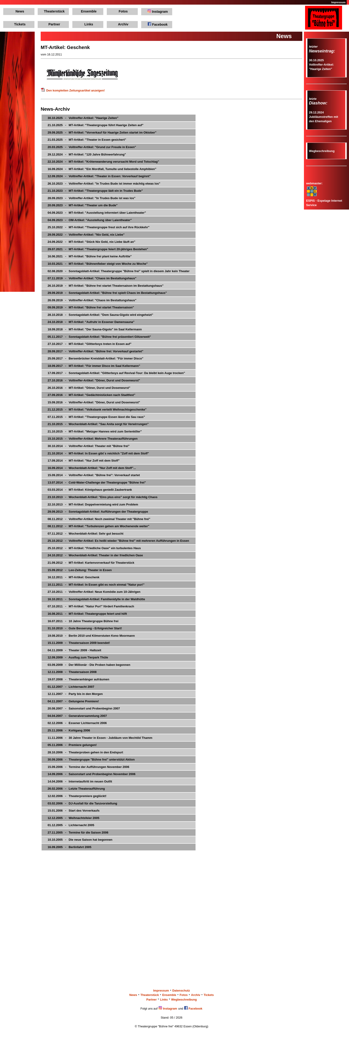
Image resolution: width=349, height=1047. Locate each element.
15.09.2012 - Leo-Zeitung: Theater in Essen (80, 570)
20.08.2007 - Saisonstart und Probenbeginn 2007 (84, 708)
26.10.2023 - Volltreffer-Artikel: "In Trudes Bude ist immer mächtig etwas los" (104, 183)
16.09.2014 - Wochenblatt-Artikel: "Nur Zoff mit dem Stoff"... (92, 468)
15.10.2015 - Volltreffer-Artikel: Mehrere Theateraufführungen (93, 438)
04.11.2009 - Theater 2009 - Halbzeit (74, 650)
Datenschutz (181, 990)
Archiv (123, 24)
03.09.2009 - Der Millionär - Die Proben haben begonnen (89, 665)
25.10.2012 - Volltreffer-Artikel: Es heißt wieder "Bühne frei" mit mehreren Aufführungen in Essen (118, 540)
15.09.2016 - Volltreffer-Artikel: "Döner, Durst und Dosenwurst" (94, 402)
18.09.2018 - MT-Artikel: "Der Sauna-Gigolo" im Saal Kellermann (95, 329)
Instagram (157, 11)
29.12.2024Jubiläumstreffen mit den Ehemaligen (323, 117)
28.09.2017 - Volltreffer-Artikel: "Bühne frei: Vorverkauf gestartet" (95, 351)
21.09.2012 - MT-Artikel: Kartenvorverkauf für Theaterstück (91, 562)
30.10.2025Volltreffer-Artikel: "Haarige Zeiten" (321, 64)
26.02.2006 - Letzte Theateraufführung (76, 788)
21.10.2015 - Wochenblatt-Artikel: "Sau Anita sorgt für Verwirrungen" (98, 424)
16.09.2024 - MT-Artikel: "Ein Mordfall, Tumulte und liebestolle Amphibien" (102, 169)
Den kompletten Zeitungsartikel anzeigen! (73, 90)
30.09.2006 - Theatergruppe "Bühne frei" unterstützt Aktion (91, 759)
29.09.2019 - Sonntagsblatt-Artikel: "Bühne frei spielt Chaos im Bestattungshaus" (107, 293)
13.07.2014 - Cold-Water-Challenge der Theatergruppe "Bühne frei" (97, 482)
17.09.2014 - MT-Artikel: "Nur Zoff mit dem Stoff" (83, 460)
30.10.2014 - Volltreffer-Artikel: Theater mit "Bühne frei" (89, 446)
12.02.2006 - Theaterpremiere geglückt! (77, 796)
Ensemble (89, 11)
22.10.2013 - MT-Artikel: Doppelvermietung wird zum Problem (93, 504)
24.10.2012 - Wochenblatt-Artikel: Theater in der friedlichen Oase (95, 555)
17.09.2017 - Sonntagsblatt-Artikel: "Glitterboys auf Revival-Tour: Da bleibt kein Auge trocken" (116, 373)
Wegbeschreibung (322, 151)
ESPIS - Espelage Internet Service (324, 200)
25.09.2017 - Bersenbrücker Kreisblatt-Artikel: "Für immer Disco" (95, 358)
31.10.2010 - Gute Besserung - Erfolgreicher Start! (85, 628)
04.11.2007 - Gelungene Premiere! (73, 701)
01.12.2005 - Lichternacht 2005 (71, 825)
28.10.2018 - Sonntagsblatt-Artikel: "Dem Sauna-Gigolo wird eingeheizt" (100, 315)
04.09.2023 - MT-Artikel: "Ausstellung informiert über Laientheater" (97, 212)
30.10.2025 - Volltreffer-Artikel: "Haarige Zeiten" (83, 118)
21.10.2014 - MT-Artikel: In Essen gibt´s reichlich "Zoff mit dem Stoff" (98, 453)
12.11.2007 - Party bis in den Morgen (75, 694)
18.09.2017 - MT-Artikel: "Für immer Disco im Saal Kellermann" (94, 366)
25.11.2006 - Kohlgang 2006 (69, 730)
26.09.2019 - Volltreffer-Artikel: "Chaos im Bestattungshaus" (92, 300)
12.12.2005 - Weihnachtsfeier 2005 (73, 818)
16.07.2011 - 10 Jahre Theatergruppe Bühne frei (83, 621)
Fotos (123, 11)
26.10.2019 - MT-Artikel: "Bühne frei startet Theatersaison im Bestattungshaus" (105, 285)
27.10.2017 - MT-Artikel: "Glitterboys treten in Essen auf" (90, 344)
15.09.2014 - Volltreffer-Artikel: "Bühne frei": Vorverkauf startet (94, 475)
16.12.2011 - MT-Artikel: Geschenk (73, 577)
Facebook (158, 24)
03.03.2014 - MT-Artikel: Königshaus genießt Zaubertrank (90, 489)
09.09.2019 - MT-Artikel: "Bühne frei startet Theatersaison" (91, 307)
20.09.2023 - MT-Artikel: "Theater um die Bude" (83, 205)
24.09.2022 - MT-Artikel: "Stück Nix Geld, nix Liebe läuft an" (91, 241)
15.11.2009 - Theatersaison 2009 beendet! (79, 643)
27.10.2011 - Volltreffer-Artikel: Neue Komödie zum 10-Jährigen (94, 592)
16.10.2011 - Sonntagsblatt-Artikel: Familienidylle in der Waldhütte (96, 599)
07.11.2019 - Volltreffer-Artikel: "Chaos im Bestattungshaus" (92, 278)
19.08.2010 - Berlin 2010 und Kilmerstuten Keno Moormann (91, 635)
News (19, 11)
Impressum (338, 2)
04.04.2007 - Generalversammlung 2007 (77, 716)
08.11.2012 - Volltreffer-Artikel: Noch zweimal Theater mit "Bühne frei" (99, 519)
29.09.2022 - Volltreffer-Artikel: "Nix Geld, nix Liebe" (86, 234)
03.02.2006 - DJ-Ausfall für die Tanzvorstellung (82, 803)
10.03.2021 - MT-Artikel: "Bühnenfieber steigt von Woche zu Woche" (98, 263)
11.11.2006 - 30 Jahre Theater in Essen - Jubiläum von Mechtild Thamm (100, 738)
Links (88, 24)
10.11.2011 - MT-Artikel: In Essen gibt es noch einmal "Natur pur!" (96, 584)
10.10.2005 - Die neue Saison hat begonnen (80, 839)
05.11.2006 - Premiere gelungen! (72, 745)
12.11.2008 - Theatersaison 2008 (72, 672)
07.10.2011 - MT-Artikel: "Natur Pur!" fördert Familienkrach (91, 606)
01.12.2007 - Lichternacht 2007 (71, 686)
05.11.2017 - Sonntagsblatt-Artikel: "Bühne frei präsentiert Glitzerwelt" (99, 336)
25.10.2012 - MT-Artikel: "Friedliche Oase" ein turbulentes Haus (94, 548)
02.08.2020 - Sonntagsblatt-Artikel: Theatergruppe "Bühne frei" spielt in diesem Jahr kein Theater (119, 271)
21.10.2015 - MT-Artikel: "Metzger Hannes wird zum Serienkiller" (95, 431)
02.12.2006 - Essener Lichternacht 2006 (77, 723)
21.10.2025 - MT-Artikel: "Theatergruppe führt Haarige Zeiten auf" (96, 125)
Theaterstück (54, 11)
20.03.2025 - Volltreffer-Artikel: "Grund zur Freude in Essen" (92, 147)
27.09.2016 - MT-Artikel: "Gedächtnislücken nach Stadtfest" (91, 395)
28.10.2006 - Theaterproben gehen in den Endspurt (85, 752)
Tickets (19, 24)
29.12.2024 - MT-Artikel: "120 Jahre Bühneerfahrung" (87, 154)
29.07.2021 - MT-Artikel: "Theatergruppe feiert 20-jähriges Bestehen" (98, 249)
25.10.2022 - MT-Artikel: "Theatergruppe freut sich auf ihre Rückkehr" (99, 227)
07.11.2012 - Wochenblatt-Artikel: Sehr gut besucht (85, 533)
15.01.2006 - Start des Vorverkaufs (74, 810)
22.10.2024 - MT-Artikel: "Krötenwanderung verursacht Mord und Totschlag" (103, 161)
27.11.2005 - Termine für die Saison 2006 (78, 832)
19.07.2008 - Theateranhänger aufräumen (78, 679)
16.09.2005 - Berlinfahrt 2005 (69, 847)
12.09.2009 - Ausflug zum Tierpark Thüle (78, 657)
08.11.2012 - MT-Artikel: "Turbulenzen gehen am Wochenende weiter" (98, 526)
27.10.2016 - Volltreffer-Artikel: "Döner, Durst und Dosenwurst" (94, 380)
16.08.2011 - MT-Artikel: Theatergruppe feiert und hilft (87, 613)
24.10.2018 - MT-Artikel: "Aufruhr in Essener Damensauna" (91, 322)
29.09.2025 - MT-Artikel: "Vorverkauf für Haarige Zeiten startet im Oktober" (102, 132)
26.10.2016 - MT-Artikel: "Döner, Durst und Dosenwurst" (89, 388)
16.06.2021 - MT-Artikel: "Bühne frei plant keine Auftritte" (90, 256)
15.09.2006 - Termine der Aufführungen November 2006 (88, 767)
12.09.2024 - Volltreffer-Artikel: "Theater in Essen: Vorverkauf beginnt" (99, 176)
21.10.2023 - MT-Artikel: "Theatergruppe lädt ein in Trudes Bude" (95, 190)
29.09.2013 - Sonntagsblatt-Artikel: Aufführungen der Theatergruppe (98, 511)
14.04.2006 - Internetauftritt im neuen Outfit (80, 781)
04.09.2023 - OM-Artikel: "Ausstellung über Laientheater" (90, 220)
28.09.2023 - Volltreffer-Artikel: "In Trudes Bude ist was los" (91, 198)
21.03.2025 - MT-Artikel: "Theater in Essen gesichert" (87, 139)
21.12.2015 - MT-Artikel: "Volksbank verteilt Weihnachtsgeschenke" (97, 409)
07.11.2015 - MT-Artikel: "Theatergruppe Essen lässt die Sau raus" (96, 417)
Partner (54, 24)
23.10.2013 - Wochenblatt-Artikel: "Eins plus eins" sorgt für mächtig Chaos (102, 497)
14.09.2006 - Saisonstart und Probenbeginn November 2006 (91, 774)
